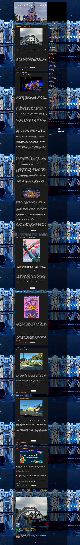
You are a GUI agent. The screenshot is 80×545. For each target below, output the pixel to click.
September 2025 (52, 53)
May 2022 (51, 104)
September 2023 (52, 82)
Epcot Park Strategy (52, 36)
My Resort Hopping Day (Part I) (22, 398)
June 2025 (51, 57)
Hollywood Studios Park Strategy (54, 37)
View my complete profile (53, 44)
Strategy (24, 392)
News (24, 69)
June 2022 (51, 102)
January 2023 (51, 93)
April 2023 (51, 89)
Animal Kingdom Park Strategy (54, 38)
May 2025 (51, 58)
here (28, 374)
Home (28, 490)
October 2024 (51, 65)
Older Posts (44, 490)
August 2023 (51, 84)
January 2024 (51, 77)
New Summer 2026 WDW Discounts (23, 26)
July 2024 (51, 69)
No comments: (26, 67)
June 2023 (51, 86)
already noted (31, 181)
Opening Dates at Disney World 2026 (23, 74)
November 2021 (52, 112)
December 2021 (52, 110)
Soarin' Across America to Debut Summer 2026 (25, 237)
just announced (21, 266)
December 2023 (52, 78)
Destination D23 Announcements (22, 448)
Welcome (51, 25)
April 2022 (51, 105)
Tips (50, 122)
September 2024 (52, 66)
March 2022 (51, 106)
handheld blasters (39, 147)
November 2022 (52, 96)
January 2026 (51, 49)
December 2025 (52, 50)
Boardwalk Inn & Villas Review (25, 534)
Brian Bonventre (53, 43)
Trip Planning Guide (52, 30)
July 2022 (51, 101)
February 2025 (51, 61)
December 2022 (52, 94)
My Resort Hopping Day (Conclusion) (23, 349)
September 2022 (52, 98)
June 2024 (51, 70)
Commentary (20, 69)
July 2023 (51, 85)
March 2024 (51, 74)
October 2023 (51, 81)
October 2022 (51, 97)
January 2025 (51, 62)
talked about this (23, 114)
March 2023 (51, 90)
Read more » (18, 65)
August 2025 (51, 54)
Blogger (46, 542)
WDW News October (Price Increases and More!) (26, 294)
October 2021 (51, 113)
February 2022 (51, 108)
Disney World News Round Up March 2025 (27, 528)
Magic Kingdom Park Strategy (54, 34)
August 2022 (51, 100)
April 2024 (51, 73)
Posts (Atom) (22, 492)
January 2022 (51, 109)
